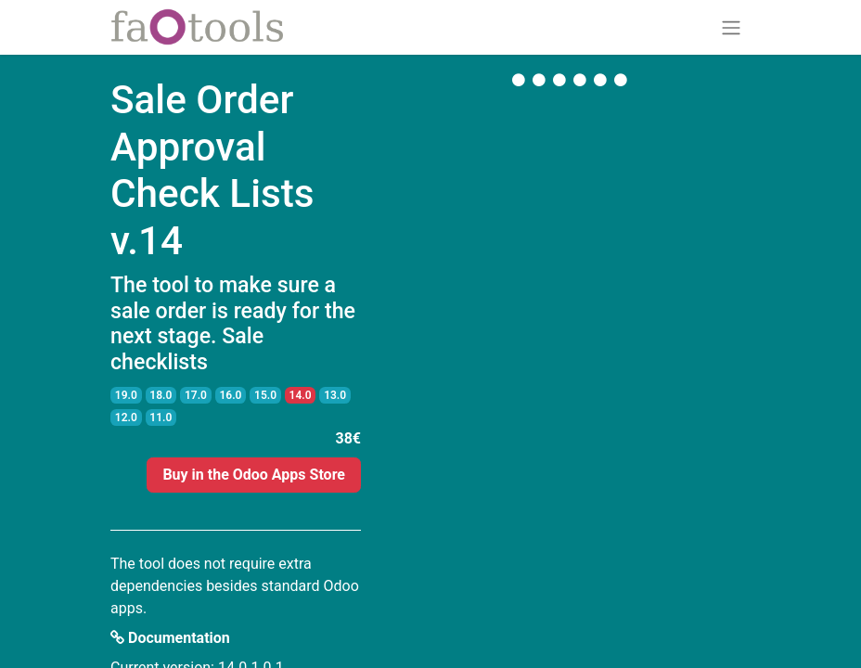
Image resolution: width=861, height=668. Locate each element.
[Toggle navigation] (731, 27)
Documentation (170, 638)
